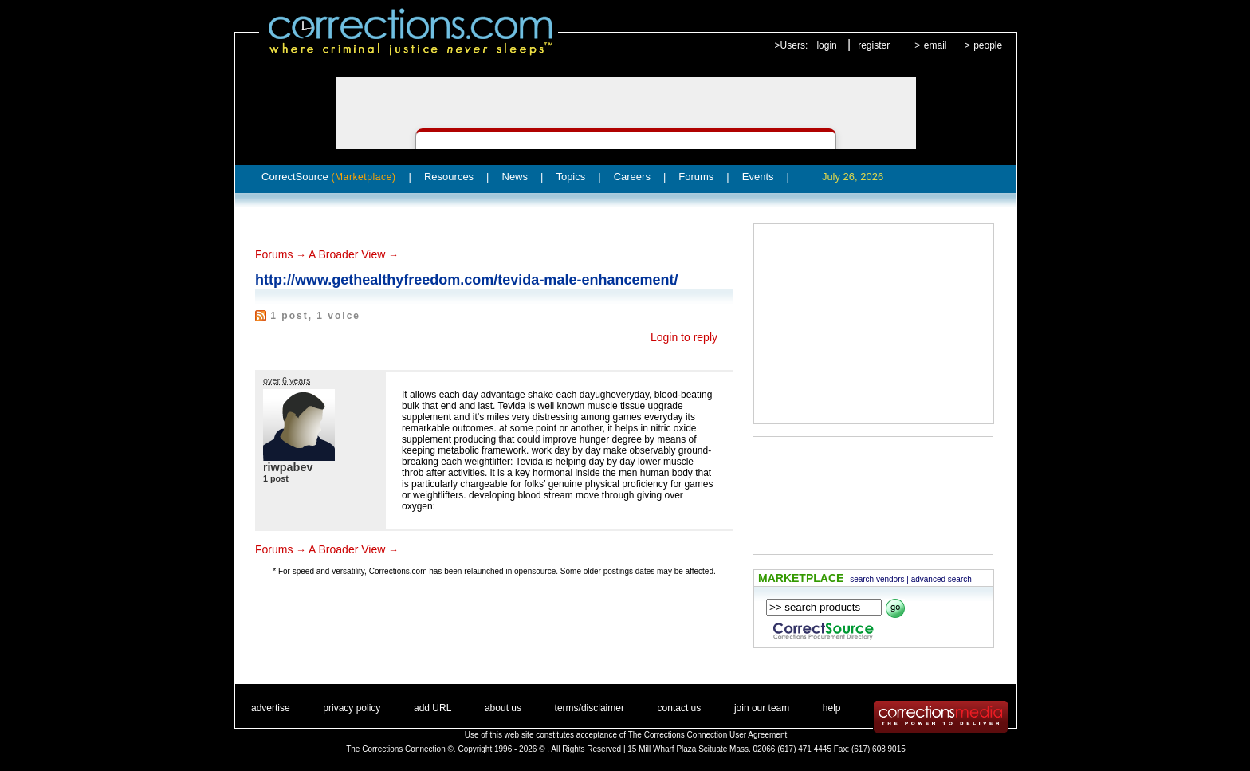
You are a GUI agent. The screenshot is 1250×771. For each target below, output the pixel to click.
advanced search (941, 579)
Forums (695, 177)
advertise (270, 708)
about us (503, 708)
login (826, 45)
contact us (680, 708)
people (987, 45)
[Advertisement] (873, 323)
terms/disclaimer (589, 708)
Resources (449, 177)
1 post (276, 478)
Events (758, 177)
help (832, 708)
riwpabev (287, 467)
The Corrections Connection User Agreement (708, 734)
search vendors (877, 579)
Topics (570, 177)
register (874, 45)
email (935, 45)
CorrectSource (328, 177)
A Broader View (347, 254)
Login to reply (684, 337)
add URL (432, 708)
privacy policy (351, 708)
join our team (761, 708)
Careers (632, 177)
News (515, 177)
